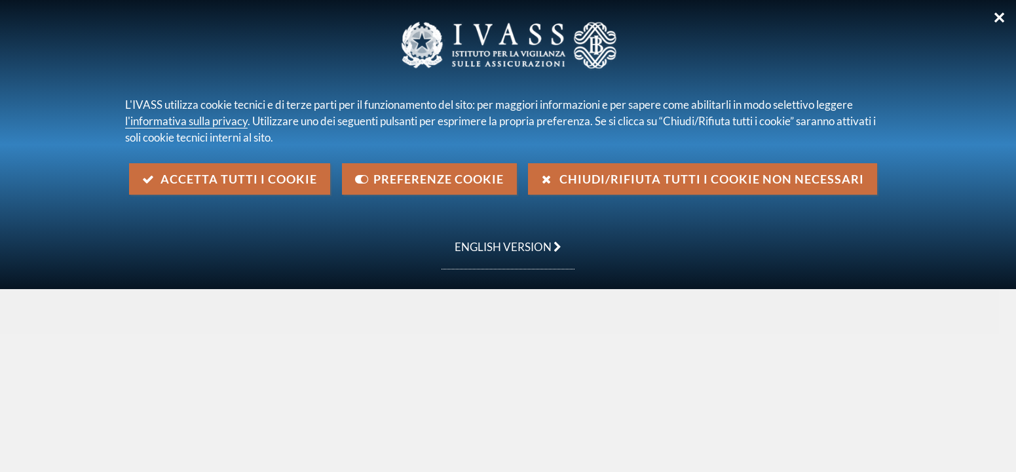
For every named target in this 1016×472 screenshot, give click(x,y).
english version (501, 240)
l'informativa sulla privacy (186, 121)
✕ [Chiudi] (999, 18)
